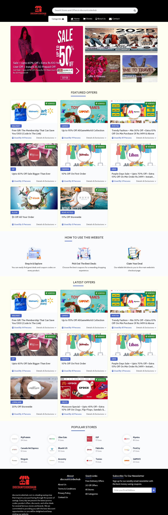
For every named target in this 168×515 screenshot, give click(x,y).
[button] (77, 71)
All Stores (89, 489)
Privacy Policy (64, 493)
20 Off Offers (91, 485)
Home (75, 19)
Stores (87, 19)
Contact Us (63, 497)
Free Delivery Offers (94, 481)
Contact (114, 19)
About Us (101, 19)
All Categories (91, 494)
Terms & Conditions (67, 489)
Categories (58, 19)
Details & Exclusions (45, 138)
